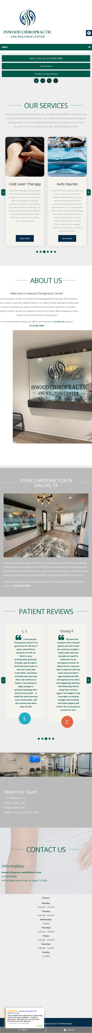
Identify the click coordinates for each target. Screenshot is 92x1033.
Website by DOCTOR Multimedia (57, 1023)
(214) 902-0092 (22, 585)
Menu (5, 47)
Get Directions (46, 66)
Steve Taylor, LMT (15, 802)
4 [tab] (48, 252)
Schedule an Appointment (46, 73)
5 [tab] (51, 252)
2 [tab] (41, 252)
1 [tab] (37, 252)
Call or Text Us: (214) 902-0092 (46, 58)
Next (89, 192)
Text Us (69, 1030)
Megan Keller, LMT (15, 807)
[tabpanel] (25, 191)
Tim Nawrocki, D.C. (15, 798)
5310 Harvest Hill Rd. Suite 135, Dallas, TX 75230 (25, 880)
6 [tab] (55, 252)
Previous (3, 192)
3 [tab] (44, 251)
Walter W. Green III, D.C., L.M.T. (22, 812)
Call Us (23, 1030)
